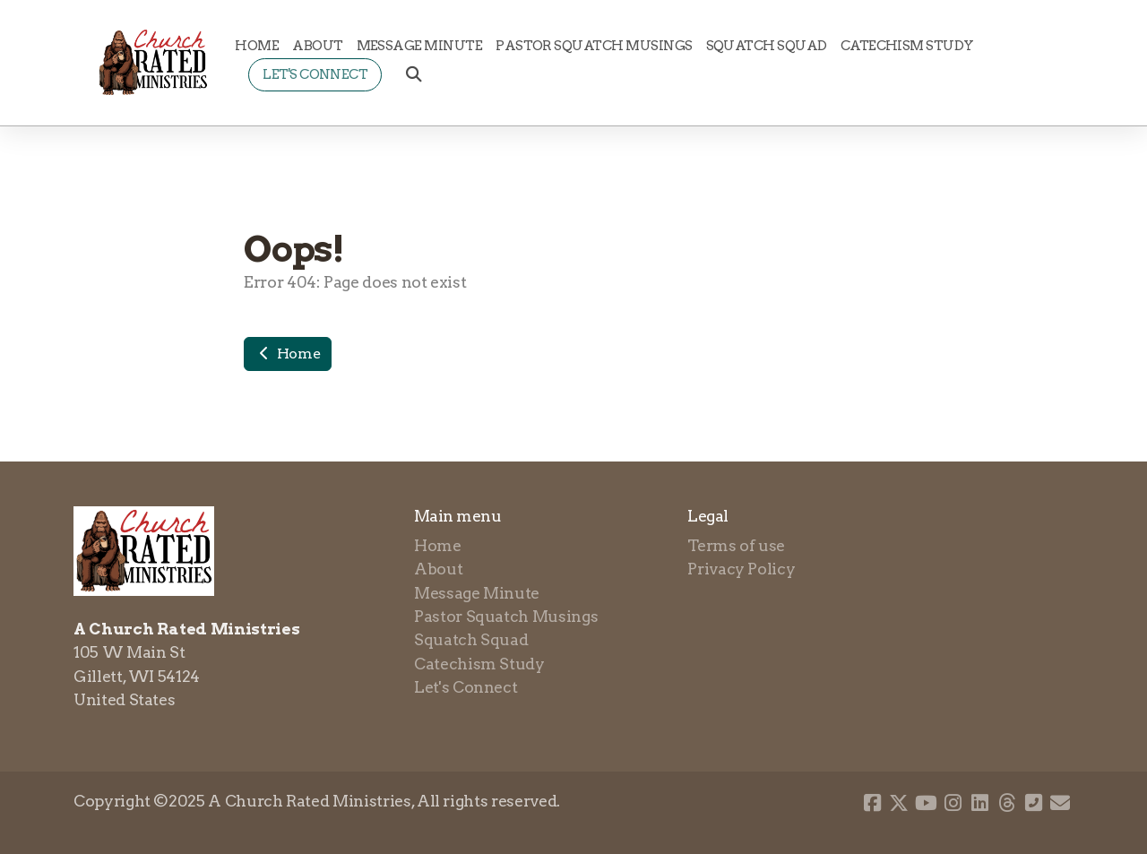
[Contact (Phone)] (1033, 802)
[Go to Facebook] (871, 802)
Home (287, 353)
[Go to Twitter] (898, 802)
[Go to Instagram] (952, 802)
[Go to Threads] (1006, 802)
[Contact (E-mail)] (1060, 802)
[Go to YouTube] (925, 802)
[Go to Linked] (979, 802)
